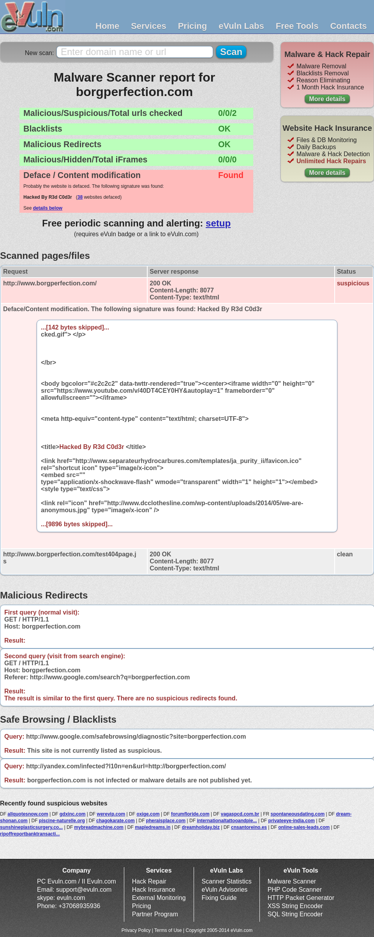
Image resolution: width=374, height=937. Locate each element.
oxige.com (147, 814)
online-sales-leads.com (304, 827)
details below (47, 208)
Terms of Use (168, 930)
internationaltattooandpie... (227, 820)
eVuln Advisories (225, 889)
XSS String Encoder (295, 906)
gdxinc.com (73, 814)
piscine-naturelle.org (62, 820)
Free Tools (297, 26)
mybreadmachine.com (98, 827)
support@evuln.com (84, 889)
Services (148, 26)
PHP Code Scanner (295, 889)
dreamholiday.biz (201, 827)
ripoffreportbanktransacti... (30, 834)
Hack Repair (149, 881)
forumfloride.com (190, 814)
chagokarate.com (115, 820)
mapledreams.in (152, 827)
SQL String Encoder (295, 914)
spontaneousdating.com (298, 814)
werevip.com (111, 814)
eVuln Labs (241, 26)
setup (218, 223)
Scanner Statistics (227, 881)
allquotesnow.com (27, 814)
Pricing (192, 26)
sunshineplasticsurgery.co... (31, 827)
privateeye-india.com (291, 820)
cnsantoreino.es (249, 827)
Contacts (348, 26)
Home (107, 26)
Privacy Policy (136, 930)
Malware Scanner (292, 881)
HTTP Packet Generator (301, 897)
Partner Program (155, 914)
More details (327, 99)
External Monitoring (159, 897)
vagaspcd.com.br (240, 814)
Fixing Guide (219, 897)
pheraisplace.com (165, 820)
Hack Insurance (153, 889)
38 (80, 197)
